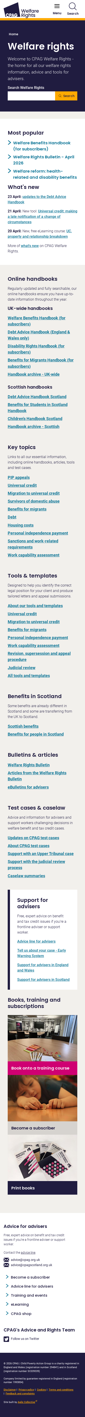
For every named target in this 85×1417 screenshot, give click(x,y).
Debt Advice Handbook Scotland (37, 396)
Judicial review (21, 667)
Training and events (29, 1295)
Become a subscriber (30, 1277)
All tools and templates (29, 675)
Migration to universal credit (34, 493)
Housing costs (21, 525)
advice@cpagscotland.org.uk (28, 1265)
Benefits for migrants (27, 509)
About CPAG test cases (28, 845)
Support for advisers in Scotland (43, 979)
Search (73, 9)
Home (13, 34)
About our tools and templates (35, 605)
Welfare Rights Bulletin (29, 765)
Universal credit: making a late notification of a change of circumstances (42, 216)
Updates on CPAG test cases (33, 837)
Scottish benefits (23, 726)
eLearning (20, 1304)
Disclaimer (10, 1389)
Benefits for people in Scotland (36, 734)
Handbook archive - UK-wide (34, 374)
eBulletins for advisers (28, 787)
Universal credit (22, 485)
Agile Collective (28, 1402)
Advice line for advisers (36, 941)
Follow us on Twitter (21, 1339)
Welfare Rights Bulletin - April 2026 (43, 160)
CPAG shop (21, 1313)
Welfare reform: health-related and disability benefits (45, 174)
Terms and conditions (61, 1389)
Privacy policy (26, 1389)
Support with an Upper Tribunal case (41, 853)
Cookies (41, 1389)
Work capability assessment (33, 555)
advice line (28, 1252)
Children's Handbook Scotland (35, 418)
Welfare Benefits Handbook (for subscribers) (41, 146)
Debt (12, 517)
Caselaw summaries (26, 875)
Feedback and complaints (20, 1393)
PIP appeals (19, 477)
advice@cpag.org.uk (22, 1260)
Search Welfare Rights (26, 88)
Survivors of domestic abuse (34, 501)
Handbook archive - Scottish (33, 426)
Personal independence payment (38, 533)
